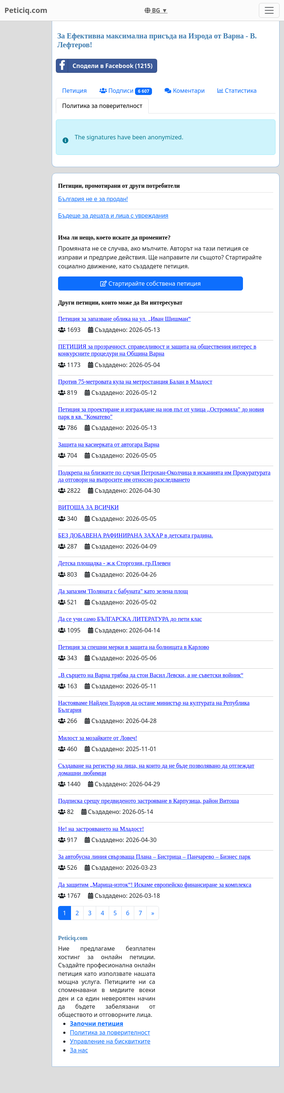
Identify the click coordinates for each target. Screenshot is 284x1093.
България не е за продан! (93, 199)
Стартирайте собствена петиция (150, 283)
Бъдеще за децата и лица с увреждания (113, 216)
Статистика (237, 90)
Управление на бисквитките (110, 1041)
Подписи (125, 90)
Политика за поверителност (102, 106)
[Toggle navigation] (269, 10)
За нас (79, 1050)
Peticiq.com (25, 10)
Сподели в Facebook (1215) (104, 65)
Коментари (184, 90)
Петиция (74, 90)
